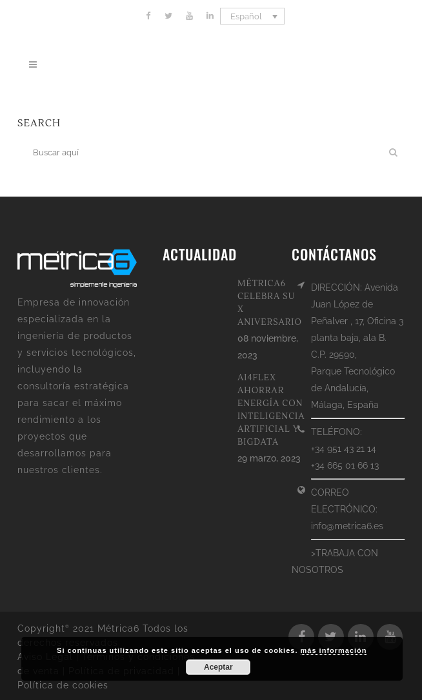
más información (334, 650)
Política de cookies (62, 685)
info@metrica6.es (347, 526)
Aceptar (218, 667)
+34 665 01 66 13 (345, 465)
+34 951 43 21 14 (343, 448)
